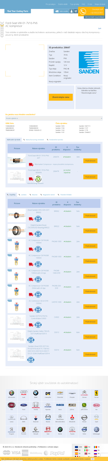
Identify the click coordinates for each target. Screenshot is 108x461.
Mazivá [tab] (33, 195)
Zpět (100, 25)
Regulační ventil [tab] (47, 195)
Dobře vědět (63, 4)
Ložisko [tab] (22, 195)
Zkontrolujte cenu (60, 97)
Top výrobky (74, 4)
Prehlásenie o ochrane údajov (48, 447)
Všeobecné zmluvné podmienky (25, 447)
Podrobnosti (90, 161)
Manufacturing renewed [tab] (33, 140)
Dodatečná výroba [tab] (55, 140)
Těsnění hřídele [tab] (65, 195)
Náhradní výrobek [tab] (13, 140)
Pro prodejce (50, 4)
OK (93, 459)
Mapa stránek (100, 4)
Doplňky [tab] (11, 195)
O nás (90, 4)
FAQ (83, 4)
